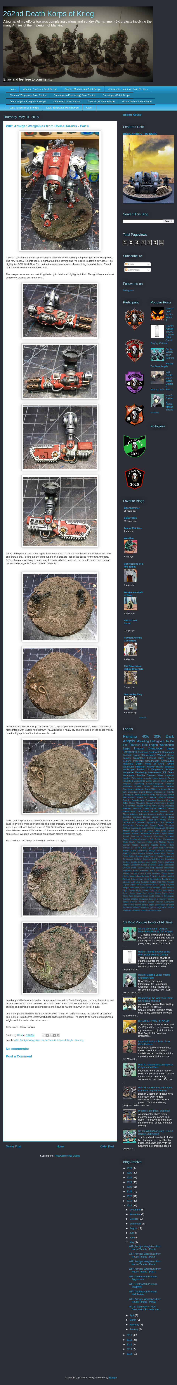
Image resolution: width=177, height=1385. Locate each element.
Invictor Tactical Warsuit (139, 805)
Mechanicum (168, 839)
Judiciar (158, 839)
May (132, 1242)
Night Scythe (129, 890)
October (134, 1218)
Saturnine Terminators (164, 896)
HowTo (159, 766)
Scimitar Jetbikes (130, 899)
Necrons (170, 888)
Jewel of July (158, 805)
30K (157, 736)
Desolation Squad (139, 865)
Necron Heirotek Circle (155, 888)
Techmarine (145, 833)
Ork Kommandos (166, 890)
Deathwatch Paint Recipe (66, 101)
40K (16, 1040)
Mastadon (134, 888)
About (89, 107)
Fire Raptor (145, 873)
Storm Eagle (156, 825)
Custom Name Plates (163, 817)
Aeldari (171, 834)
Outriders (169, 805)
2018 (130, 1205)
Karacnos (145, 882)
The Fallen (144, 907)
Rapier (126, 893)
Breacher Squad (156, 856)
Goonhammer (132, 507)
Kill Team (168, 772)
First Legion (150, 744)
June (133, 1237)
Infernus (134, 879)
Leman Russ (151, 885)
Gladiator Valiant (159, 873)
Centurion (138, 859)
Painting (79, 1040)
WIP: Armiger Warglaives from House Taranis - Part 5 (145, 1255)
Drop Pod (149, 868)
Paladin (141, 775)
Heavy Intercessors (155, 792)
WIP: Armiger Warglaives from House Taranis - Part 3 (145, 1270)
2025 (130, 1172)
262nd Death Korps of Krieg (48, 14)
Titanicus (134, 744)
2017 (130, 1335)
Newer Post (13, 1146)
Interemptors (160, 803)
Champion (169, 859)
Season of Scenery (157, 899)
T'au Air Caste (139, 848)
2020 (130, 1196)
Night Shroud (142, 890)
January (134, 1329)
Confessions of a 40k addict (133, 565)
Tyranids (170, 907)
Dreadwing (138, 783)
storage (158, 910)
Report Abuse (132, 114)
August (134, 1228)
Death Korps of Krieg (150, 763)
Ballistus (127, 817)
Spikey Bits (130, 518)
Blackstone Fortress (144, 758)
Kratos (153, 882)
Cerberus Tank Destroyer (153, 859)
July (132, 1232)
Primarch (127, 786)
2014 (130, 1349)
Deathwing (141, 772)
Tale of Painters (133, 528)
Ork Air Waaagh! (165, 822)
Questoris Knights (149, 845)
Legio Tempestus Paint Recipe (62, 107)
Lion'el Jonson (153, 781)
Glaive (171, 873)
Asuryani (170, 814)
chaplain (127, 783)
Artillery (160, 814)
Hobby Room (167, 819)
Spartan (135, 833)
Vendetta (169, 825)
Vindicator (127, 910)
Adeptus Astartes (147, 814)
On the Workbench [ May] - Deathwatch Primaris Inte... (144, 1308)
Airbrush (140, 789)
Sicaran (138, 786)
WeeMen (129, 538)
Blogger (113, 1377)
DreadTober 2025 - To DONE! (153, 1021)
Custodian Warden (155, 800)
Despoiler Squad (155, 865)
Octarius (153, 890)
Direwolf (126, 868)
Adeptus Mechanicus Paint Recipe (83, 89)
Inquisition (128, 781)
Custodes (143, 752)
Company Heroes (141, 817)
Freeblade (153, 819)
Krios (159, 882)
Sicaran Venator (155, 902)
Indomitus (140, 766)
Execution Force (147, 871)
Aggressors (147, 828)
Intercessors (155, 772)
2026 (130, 1168)
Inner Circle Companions (150, 879)
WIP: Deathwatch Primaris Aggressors (143, 1278)
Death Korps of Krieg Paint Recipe (28, 101)
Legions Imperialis (133, 761)
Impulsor (162, 876)
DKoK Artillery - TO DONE (140, 133)
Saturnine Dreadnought (144, 896)
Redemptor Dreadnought (135, 825)
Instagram (128, 290)
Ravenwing (137, 778)
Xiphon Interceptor (132, 828)
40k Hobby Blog (133, 694)
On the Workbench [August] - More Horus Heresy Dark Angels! (155, 930)
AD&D (133, 851)
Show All (142, 717)
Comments (132, 270)
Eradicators (140, 819)
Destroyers (169, 865)
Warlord (161, 755)
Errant (135, 871)
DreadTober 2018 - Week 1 (170, 314)
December (135, 1209)
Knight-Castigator (154, 783)
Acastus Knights (159, 834)
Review (163, 845)
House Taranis (48, 1040)
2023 (130, 1182)
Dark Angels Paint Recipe (116, 95)
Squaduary (168, 752)
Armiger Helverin (138, 853)
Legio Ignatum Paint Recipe (24, 107)
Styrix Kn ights (148, 905)
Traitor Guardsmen (154, 786)
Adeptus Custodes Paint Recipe (40, 89)
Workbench (166, 744)
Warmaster (129, 775)
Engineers (127, 871)
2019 (130, 1200)
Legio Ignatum (133, 748)
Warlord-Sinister (166, 797)
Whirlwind (136, 910)
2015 (130, 1344)
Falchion (160, 871)
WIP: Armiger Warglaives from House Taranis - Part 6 (145, 1248)
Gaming (133, 839)
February (135, 1324)
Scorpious (143, 899)
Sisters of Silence (146, 797)
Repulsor (137, 808)
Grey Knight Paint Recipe (101, 101)
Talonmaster (160, 905)
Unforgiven (157, 741)
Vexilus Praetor (159, 811)
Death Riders (158, 862)
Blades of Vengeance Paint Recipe (28, 95)
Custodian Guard (136, 792)
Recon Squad (136, 893)
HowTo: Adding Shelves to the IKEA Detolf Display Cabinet (154, 953)
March (133, 1319)
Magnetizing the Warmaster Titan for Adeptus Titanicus (155, 999)
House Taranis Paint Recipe (136, 101)
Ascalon (149, 853)
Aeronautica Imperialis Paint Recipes (128, 89)
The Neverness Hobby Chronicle (133, 667)
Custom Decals (130, 862)
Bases (171, 778)
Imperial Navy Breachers (147, 876)
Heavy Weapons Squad (140, 803)
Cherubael (158, 836)
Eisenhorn (128, 819)
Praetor (135, 845)
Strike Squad (149, 808)
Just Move (135, 882)
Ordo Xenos (156, 794)
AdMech (134, 814)
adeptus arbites (147, 910)
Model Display (129, 842)
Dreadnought (152, 761)
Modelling (142, 741)
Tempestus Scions (131, 907)
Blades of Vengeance (150, 769)
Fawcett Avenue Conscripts (133, 639)
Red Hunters (148, 893)
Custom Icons (144, 862)
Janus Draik (153, 830)
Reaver (151, 766)
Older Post (107, 1146)
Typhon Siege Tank (157, 907)
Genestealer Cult (145, 839)
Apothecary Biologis (146, 851)
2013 (130, 1353)
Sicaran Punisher (138, 902)
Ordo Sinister (167, 781)
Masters (146, 794)
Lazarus (137, 794)
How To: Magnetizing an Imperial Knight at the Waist (155, 1066)
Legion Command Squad (134, 885)
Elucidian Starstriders (164, 868)
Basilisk (139, 856)
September (136, 1223)
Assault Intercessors (132, 836)
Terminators (143, 811)
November (135, 1214)
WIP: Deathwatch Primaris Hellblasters (143, 1293)
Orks (164, 794)
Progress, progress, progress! (154, 1110)
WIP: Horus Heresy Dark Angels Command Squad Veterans (155, 1089)
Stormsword (136, 905)
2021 (130, 1191)
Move (142, 888)
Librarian (170, 783)
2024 (130, 1177)
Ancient (162, 778)
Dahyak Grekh (138, 830)
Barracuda (147, 836)
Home (13, 89)
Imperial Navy (151, 778)
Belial (145, 856)
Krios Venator (168, 882)
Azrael (164, 789)
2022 (130, 1186)
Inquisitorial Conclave (133, 822)
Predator (127, 808)
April (132, 1315)
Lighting (162, 885)
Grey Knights (166, 758)
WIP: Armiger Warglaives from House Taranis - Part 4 (145, 1263)
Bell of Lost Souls (130, 622)
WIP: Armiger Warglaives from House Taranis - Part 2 (145, 1300)
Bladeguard (159, 828)
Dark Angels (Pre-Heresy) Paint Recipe (74, 95)
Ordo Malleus (160, 842)
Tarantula (170, 905)
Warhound (128, 766)
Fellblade (135, 873)
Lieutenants (139, 781)
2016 (130, 1339)
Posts (129, 264)
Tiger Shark (153, 848)
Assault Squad (160, 853)
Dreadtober (155, 748)
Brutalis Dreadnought (133, 800)
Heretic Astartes (130, 876)
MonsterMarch (148, 755)
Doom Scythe (137, 868)
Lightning (150, 822)
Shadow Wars (155, 775)
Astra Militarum (152, 789)
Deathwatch (155, 752)
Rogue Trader (161, 893)
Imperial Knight (65, 1040)
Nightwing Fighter (144, 842)
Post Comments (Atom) (67, 1155)
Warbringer (129, 769)
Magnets (169, 766)
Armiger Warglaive (29, 1040)
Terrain (170, 763)
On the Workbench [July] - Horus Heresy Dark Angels (155, 1132)
